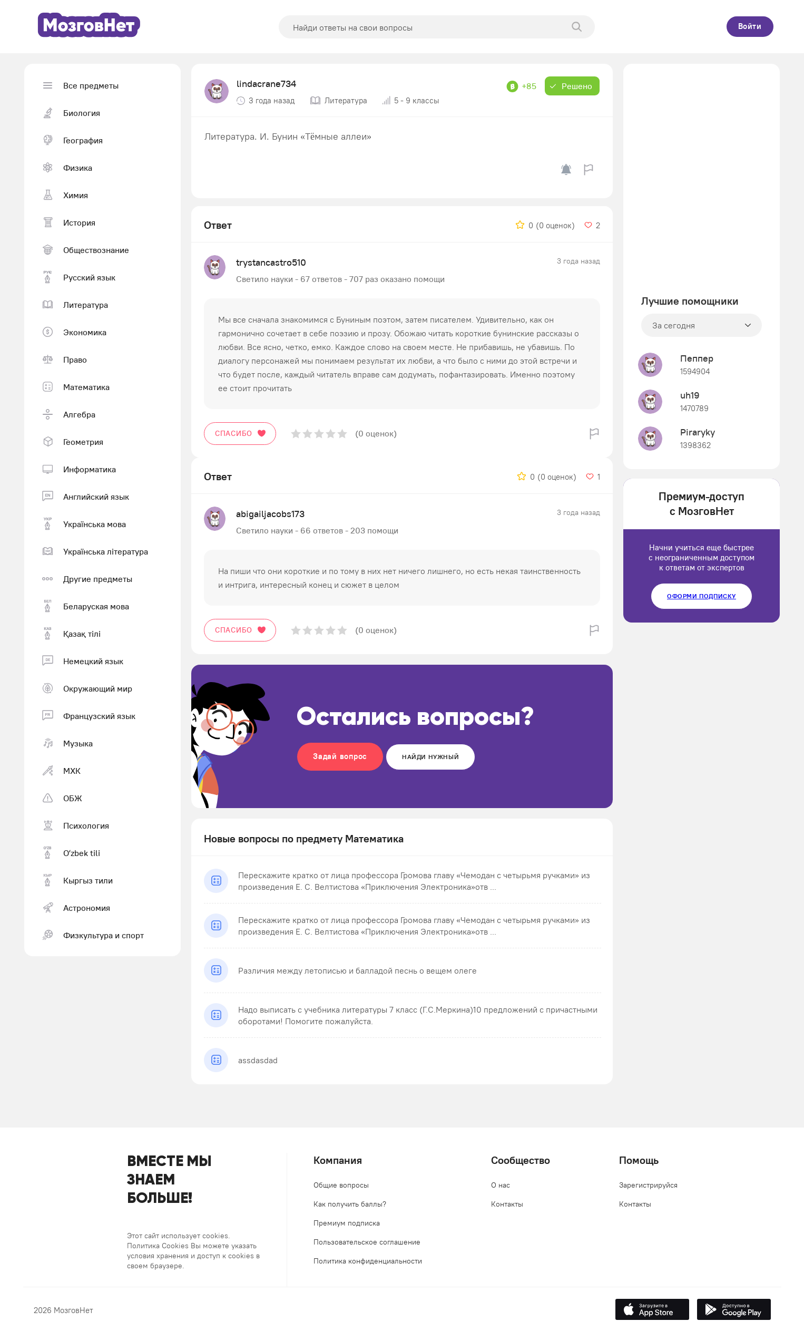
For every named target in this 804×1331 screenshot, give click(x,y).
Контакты (507, 1204)
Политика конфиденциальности (367, 1261)
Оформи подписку (701, 596)
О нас (500, 1185)
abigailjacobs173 (270, 514)
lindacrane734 (266, 83)
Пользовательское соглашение (366, 1242)
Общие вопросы (341, 1185)
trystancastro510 (271, 262)
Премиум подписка (346, 1223)
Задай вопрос (340, 756)
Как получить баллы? (349, 1204)
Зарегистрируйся (648, 1185)
